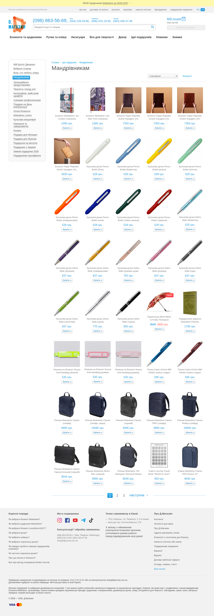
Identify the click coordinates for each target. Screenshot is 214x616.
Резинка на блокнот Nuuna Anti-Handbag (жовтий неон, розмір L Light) (67, 372)
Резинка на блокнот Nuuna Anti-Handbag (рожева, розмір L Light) (128, 372)
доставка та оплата (99, 10)
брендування (161, 10)
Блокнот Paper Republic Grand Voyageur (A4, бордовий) (128, 119)
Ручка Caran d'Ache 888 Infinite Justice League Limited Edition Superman (159, 372)
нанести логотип (143, 10)
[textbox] (92, 27)
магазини (127, 10)
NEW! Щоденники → (107, 3)
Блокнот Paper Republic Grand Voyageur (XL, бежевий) (67, 169)
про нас (82, 10)
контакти (116, 10)
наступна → (139, 495)
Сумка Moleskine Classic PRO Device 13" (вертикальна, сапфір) (190, 474)
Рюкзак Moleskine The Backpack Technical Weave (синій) (128, 474)
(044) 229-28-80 (77, 580)
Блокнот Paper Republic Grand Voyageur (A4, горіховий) (159, 119)
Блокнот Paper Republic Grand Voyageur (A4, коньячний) (190, 119)
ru (198, 10)
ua (202, 10)
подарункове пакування (181, 10)
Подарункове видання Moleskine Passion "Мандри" (190, 322)
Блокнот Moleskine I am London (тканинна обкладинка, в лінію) (67, 119)
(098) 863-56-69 (50, 20)
